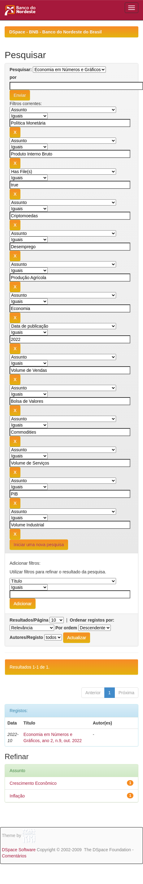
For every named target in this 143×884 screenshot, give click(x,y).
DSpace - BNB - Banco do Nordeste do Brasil (55, 31)
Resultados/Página (29, 620)
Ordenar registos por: (92, 620)
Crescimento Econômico (33, 783)
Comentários (14, 855)
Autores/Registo (26, 637)
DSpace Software (19, 849)
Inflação (17, 795)
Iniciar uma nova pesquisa (39, 544)
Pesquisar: (21, 69)
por (13, 77)
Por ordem (66, 627)
